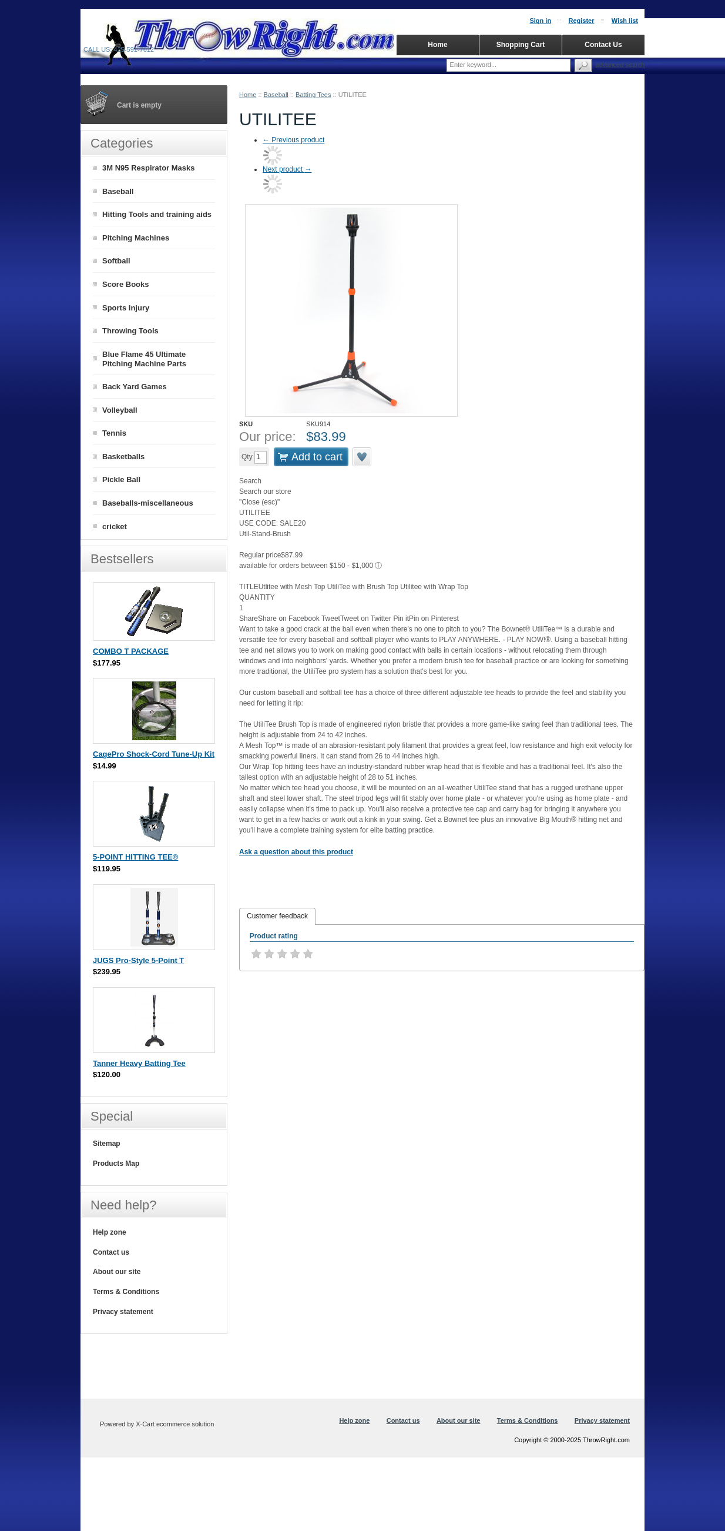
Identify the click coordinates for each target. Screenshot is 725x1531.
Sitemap (106, 1143)
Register (581, 20)
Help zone (109, 1232)
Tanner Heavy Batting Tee (139, 1063)
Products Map (116, 1163)
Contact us (111, 1252)
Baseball (276, 94)
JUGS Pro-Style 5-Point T (138, 960)
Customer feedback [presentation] (277, 916)
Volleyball (119, 410)
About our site (116, 1272)
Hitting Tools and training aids (157, 214)
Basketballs (123, 456)
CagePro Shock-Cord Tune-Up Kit (153, 754)
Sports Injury (125, 307)
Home (247, 94)
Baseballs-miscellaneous (147, 503)
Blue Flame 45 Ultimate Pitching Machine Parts (144, 359)
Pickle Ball (121, 479)
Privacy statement (123, 1312)
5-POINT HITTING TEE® (135, 857)
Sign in (540, 20)
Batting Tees (313, 94)
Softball (116, 260)
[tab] (277, 916)
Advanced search (620, 64)
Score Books (125, 284)
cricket (114, 526)
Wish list (625, 20)
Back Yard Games (134, 386)
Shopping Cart (520, 45)
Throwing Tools (130, 330)
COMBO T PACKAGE (131, 651)
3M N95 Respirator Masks (148, 167)
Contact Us (603, 45)
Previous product (293, 140)
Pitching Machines (135, 237)
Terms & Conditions (126, 1292)
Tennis (114, 433)
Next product (287, 169)
